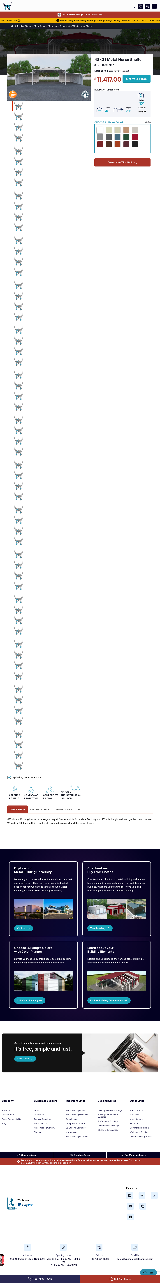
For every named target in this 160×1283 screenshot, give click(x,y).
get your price (136, 79)
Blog (4, 1123)
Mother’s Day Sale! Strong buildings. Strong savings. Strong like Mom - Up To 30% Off (108, 20)
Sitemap (38, 1132)
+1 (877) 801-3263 (40, 1279)
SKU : (97, 65)
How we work (8, 1115)
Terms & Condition (42, 1119)
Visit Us (23, 928)
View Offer (22, 20)
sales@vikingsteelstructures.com (135, 1259)
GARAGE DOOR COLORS (67, 809)
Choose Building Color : (109, 122)
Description (17, 809)
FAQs (36, 1110)
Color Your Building (30, 1000)
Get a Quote (25, 1058)
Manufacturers (133, 1155)
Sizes (80, 1155)
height (141, 100)
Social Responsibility (11, 1119)
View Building (100, 928)
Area (26, 1155)
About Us (6, 1110)
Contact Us (39, 1115)
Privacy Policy (40, 1123)
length (128, 108)
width (108, 108)
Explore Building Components (109, 1000)
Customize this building (122, 162)
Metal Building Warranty (44, 1128)
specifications (39, 809)
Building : (100, 89)
